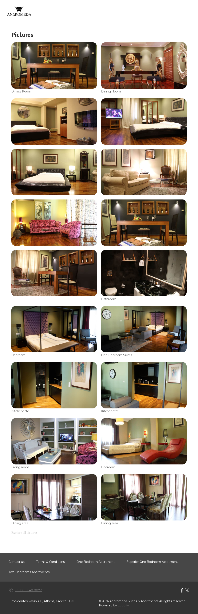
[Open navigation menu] (190, 11)
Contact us (16, 562)
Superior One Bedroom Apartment (152, 562)
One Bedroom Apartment (95, 562)
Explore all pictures (24, 533)
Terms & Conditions (50, 562)
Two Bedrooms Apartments (29, 572)
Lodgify (123, 605)
